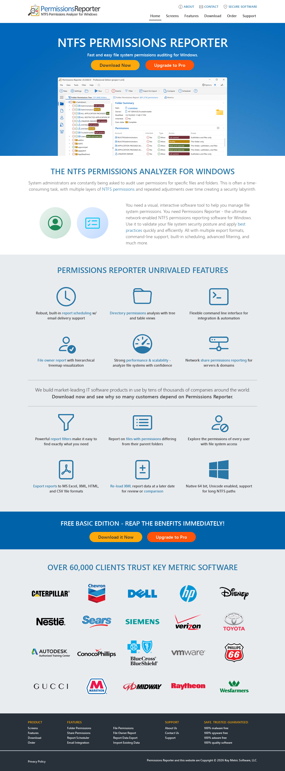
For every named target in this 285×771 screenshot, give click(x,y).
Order (232, 15)
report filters (61, 438)
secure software (240, 6)
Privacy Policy (37, 761)
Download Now (115, 65)
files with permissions (143, 438)
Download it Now (116, 537)
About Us (171, 728)
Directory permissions (128, 313)
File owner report (52, 360)
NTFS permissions (118, 189)
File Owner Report (124, 733)
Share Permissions (78, 733)
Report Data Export (125, 738)
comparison (153, 491)
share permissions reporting (224, 360)
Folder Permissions (79, 728)
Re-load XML (120, 486)
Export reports (45, 486)
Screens (172, 15)
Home (155, 15)
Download (212, 15)
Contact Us (172, 733)
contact (208, 6)
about (186, 6)
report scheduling (76, 313)
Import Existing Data (126, 743)
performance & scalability (147, 360)
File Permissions (123, 728)
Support (249, 15)
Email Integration (78, 743)
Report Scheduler (78, 738)
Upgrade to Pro (169, 65)
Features (191, 15)
